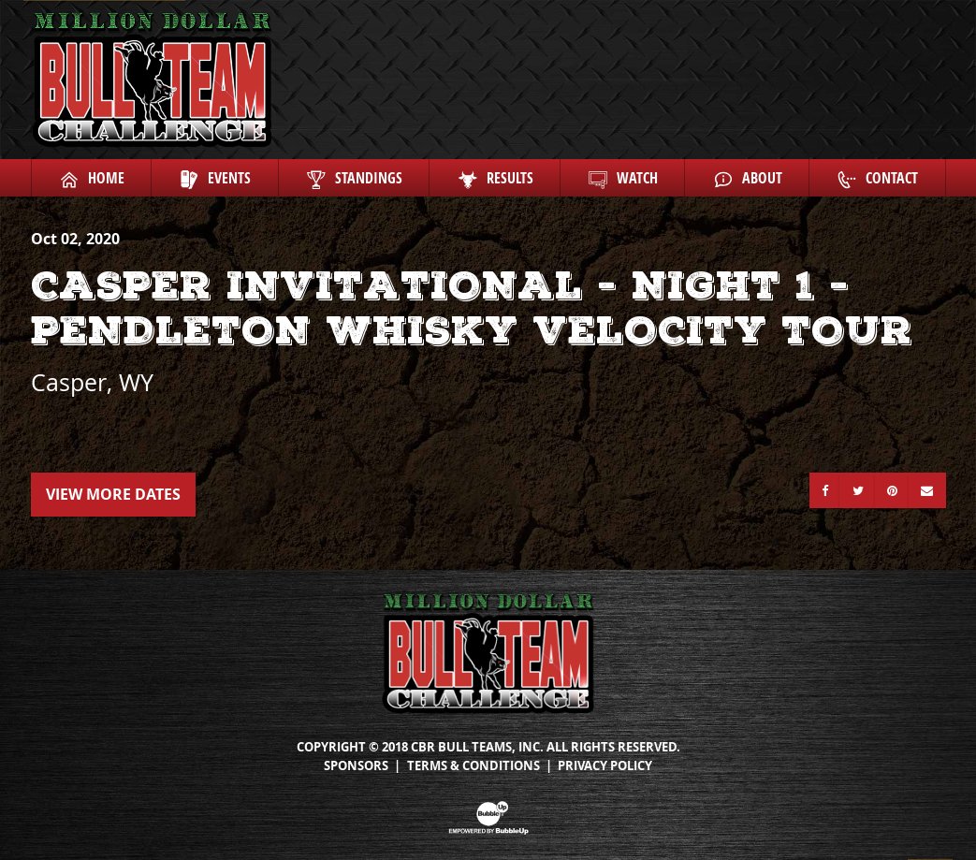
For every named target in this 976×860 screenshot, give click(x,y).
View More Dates (113, 494)
